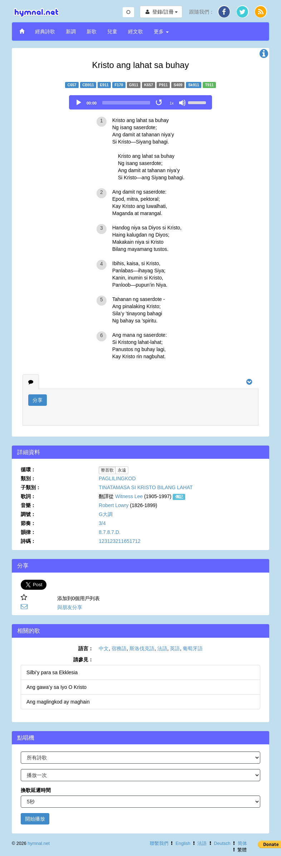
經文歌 (135, 31)
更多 (161, 31)
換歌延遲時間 (36, 790)
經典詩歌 (45, 31)
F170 (118, 85)
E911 (104, 85)
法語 (162, 648)
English (183, 843)
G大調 (106, 514)
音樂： (28, 505)
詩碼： (28, 541)
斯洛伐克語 (141, 648)
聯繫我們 (159, 843)
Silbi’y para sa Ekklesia (52, 672)
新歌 (92, 31)
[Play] (78, 102)
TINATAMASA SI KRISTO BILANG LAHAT (146, 487)
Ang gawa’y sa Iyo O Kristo (56, 687)
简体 (242, 843)
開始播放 (35, 819)
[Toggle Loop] (159, 102)
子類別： (31, 487)
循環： (28, 469)
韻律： (28, 532)
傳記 (179, 497)
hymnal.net (39, 843)
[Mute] (182, 102)
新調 (71, 31)
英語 (175, 648)
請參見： (83, 659)
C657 (72, 85)
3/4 (102, 523)
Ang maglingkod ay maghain (58, 702)
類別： (28, 478)
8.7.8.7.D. (109, 532)
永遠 (122, 470)
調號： (28, 514)
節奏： (28, 523)
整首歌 (107, 470)
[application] (140, 102)
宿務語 (119, 648)
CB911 (88, 85)
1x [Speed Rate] (171, 103)
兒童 (112, 31)
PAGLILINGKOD (117, 478)
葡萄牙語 (193, 648)
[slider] (126, 102)
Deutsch (222, 843)
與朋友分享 (69, 607)
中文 (104, 648)
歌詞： (28, 496)
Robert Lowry (113, 505)
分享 (38, 400)
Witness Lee (129, 496)
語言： (85, 648)
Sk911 (193, 85)
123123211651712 (119, 541)
